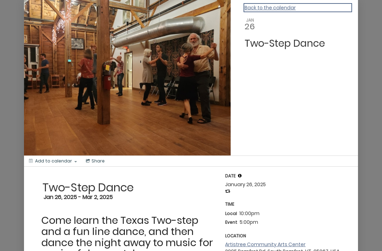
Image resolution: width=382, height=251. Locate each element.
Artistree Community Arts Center (265, 244)
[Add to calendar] (53, 161)
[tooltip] (239, 176)
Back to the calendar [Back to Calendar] (270, 7)
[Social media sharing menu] (95, 161)
